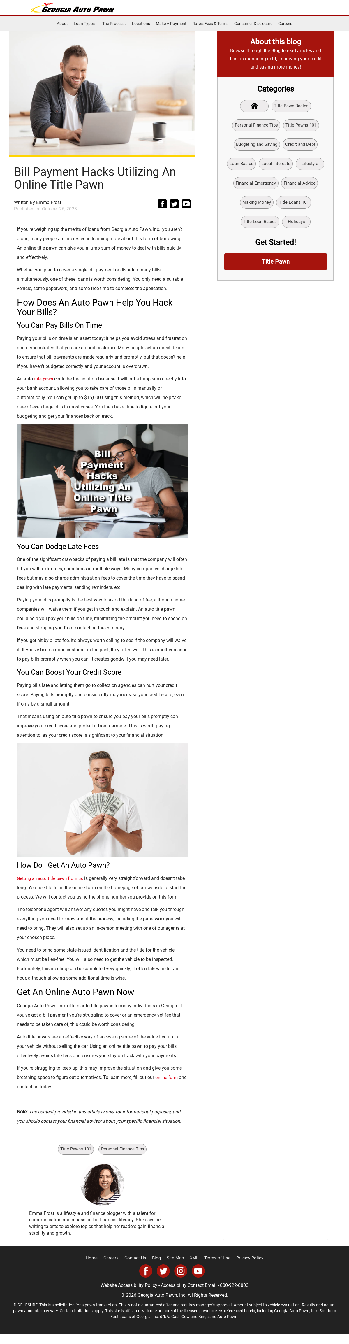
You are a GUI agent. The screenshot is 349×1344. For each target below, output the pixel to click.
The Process (114, 23)
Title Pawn (275, 267)
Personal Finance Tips (124, 1158)
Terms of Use (215, 1268)
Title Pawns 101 (74, 1158)
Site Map (175, 1268)
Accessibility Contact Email (188, 1295)
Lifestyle (311, 166)
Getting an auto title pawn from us (52, 878)
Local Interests (276, 166)
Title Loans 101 (295, 206)
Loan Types (85, 23)
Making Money (255, 206)
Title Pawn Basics (292, 106)
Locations (141, 23)
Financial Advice (301, 186)
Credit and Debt (302, 146)
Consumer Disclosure (253, 23)
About (62, 23)
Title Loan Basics (259, 226)
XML (193, 1268)
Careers (285, 23)
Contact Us (138, 1268)
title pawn (44, 379)
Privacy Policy (245, 1268)
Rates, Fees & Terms (210, 23)
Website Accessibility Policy (129, 1295)
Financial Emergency (254, 186)
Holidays (297, 226)
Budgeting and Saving (256, 146)
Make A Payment (171, 23)
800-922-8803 (234, 1295)
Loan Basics (240, 166)
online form (167, 1086)
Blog (158, 1268)
